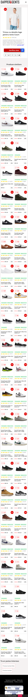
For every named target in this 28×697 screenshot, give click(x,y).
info (12, 89)
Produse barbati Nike (8, 666)
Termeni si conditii (11, 680)
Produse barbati (7, 670)
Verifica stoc (16, 50)
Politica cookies (18, 682)
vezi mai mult (20, 45)
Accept (20, 695)
